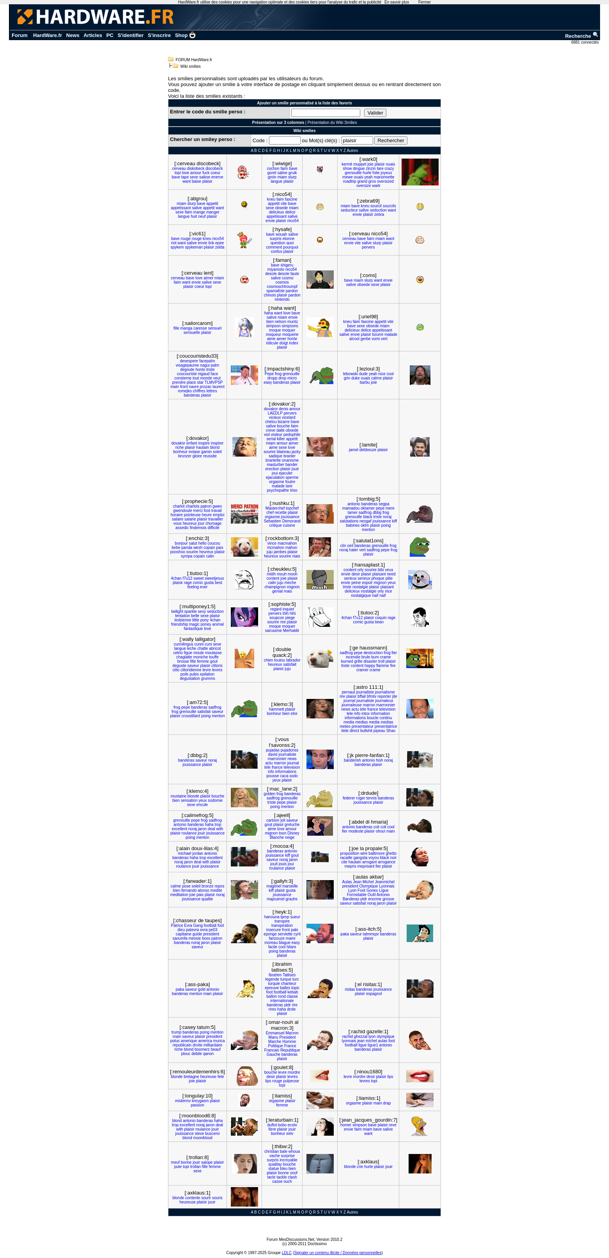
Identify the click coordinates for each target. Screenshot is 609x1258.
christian (271, 1151)
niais (296, 556)
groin (272, 177)
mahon (291, 547)
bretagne (191, 1077)
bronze (208, 886)
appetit (212, 203)
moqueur (273, 334)
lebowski (350, 374)
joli (282, 820)
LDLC (287, 1253)
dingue (359, 168)
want (186, 181)
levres (217, 670)
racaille (346, 858)
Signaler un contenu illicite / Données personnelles (337, 1253)
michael (184, 853)
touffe (214, 657)
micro (292, 378)
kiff (394, 521)
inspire (203, 443)
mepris (350, 866)
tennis (371, 798)
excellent (179, 829)
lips (268, 1081)
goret (271, 173)
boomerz (202, 1049)
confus (276, 251)
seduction (378, 210)
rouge (186, 238)
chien (268, 660)
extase (194, 452)
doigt (284, 343)
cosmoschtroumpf (282, 286)
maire (291, 938)
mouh (282, 574)
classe (292, 996)
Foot (361, 890)
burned (347, 661)
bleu (283, 1168)
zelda (220, 247)
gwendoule (182, 510)
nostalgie (360, 587)
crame (385, 657)
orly (361, 570)
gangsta (361, 858)
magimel (273, 886)
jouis (283, 864)
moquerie (290, 334)
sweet (198, 578)
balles (285, 988)
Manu (273, 1037)
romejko (185, 391)
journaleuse (352, 705)
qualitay (275, 1164)
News (73, 35)
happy (370, 665)
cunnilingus (183, 644)
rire (283, 622)
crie (360, 1166)
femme (203, 661)
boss (206, 938)
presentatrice (386, 726)
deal (211, 829)
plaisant (379, 574)
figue (188, 653)
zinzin (371, 168)
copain (209, 547)
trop (217, 824)
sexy (202, 611)
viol (267, 434)
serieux (350, 578)
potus (174, 1041)
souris (217, 1198)
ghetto (391, 853)
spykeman (194, 247)
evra (203, 930)
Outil (372, 895)
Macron (291, 1033)
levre (206, 670)
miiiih (271, 574)
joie (370, 164)
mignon (293, 587)
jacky (296, 452)
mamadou (350, 508)
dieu (181, 930)
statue (273, 1168)
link (211, 243)
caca (284, 776)
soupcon (276, 618)
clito (176, 670)
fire (393, 665)
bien (270, 321)
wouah (281, 234)
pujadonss (290, 750)
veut (217, 378)
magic (194, 624)
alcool (354, 339)
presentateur (363, 726)
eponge (270, 934)
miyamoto (275, 269)
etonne (289, 238)
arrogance (386, 862)
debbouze (368, 450)
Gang (198, 925)
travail (216, 510)
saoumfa (180, 938)
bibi (381, 570)
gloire (197, 456)
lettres (211, 391)
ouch (287, 1181)
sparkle (190, 611)
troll (381, 661)
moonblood (202, 1138)
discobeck (214, 168)
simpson (273, 326)
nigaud (204, 374)
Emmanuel (275, 1033)
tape (185, 177)
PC (109, 35)
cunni (199, 644)
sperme (291, 477)
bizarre (284, 422)
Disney (293, 833)
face (214, 374)
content (273, 578)
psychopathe (278, 490)
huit (194, 216)
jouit (274, 864)
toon (282, 833)
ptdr (363, 899)
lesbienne (183, 620)
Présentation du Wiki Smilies (332, 122)
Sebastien (272, 521)
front (184, 387)
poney (206, 624)
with (219, 829)
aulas (383, 1041)
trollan (195, 1166)
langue (276, 181)
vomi (376, 339)
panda (186, 547)
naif (375, 595)
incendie (353, 657)
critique (275, 525)
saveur (193, 665)
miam (282, 177)
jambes (280, 552)
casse (277, 1181)
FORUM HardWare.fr (194, 60)
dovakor (178, 443)
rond (282, 996)
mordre (294, 1072)
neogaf (365, 521)
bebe (176, 547)
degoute (187, 369)
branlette (273, 460)
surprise (288, 1156)
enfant (191, 443)
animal (218, 624)
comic (198, 582)
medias (361, 722)
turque (285, 979)
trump (177, 1032)
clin (343, 545)
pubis (194, 674)
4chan (176, 578)
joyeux (386, 173)
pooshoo (177, 552)
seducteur (349, 210)
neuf (201, 216)
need (391, 574)
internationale (282, 1001)
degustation (190, 678)
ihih (286, 613)
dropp (272, 378)
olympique (386, 1036)
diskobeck (195, 168)
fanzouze (277, 938)
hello (202, 543)
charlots (192, 506)
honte (292, 339)
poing (386, 525)
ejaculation (275, 477)
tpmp (284, 917)
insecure (273, 930)
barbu (365, 382)
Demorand (291, 521)
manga (187, 328)
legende (273, 979)
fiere (272, 1129)
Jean (357, 882)
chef (270, 512)
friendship (179, 624)
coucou (213, 543)
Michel (368, 882)
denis (283, 409)
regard (275, 609)
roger (360, 798)
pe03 (213, 930)
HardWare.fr (47, 35)
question (278, 243)
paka (344, 934)
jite (394, 696)
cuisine (289, 525)
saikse (204, 177)
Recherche (581, 36)
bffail (362, 696)
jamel (353, 450)
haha (268, 313)
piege (290, 618)
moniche (200, 657)
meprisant (365, 866)
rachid (347, 1036)
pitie (389, 578)
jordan (197, 853)
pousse (272, 776)
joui (275, 473)
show (347, 168)
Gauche (273, 1054)
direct (354, 731)
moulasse (213, 653)
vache (274, 1156)
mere (390, 508)
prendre (179, 382)
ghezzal (360, 1036)
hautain (202, 447)
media (348, 722)
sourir (206, 1198)
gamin (206, 452)
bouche (283, 426)
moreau (271, 942)
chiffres (199, 391)
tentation (182, 616)
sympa (186, 556)
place (191, 382)
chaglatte (184, 657)
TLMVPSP (214, 382)
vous (177, 523)
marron (369, 705)
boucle (372, 718)
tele (363, 709)
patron (205, 506)
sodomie (215, 800)
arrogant (369, 862)
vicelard (288, 417)
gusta (209, 582)
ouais (390, 164)
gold (201, 989)
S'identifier (131, 35)
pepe (380, 508)
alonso (203, 890)
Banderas (351, 899)
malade (390, 334)
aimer (208, 278)
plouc (185, 1054)
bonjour (181, 543)
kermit (347, 164)
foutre (290, 482)
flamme (382, 665)
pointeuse (192, 515)
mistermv (183, 1101)
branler (289, 456)
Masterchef (275, 508)
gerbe (366, 339)
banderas (192, 395)
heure (207, 515)
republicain (182, 1045)
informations (355, 718)
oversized (385, 181)
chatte (202, 648)
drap (387, 1103)
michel (371, 1041)
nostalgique (361, 595)
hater (353, 550)
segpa (384, 504)
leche (191, 648)
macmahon (287, 543)
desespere (189, 361)
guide (197, 934)
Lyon (352, 890)
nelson (280, 321)
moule (198, 653)
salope (206, 1162)
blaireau (284, 452)
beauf (216, 1049)
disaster (370, 661)
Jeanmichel (385, 882)
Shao (390, 731)
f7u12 (187, 578)
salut (193, 543)
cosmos (282, 282)
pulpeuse (291, 1081)
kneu (271, 199)
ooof (293, 1173)
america (205, 1041)
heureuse (208, 1077)
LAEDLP (274, 413)
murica (219, 1041)
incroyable (288, 1160)
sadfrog (365, 512)
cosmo (287, 278)
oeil (350, 545)
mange (199, 212)
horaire (177, 515)
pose (186, 886)
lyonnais (349, 1041)
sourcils (389, 206)
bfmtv (371, 696)
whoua (294, 1151)
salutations (349, 521)
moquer (288, 330)
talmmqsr (371, 934)
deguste (179, 665)
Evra (188, 925)
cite (344, 862)
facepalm (207, 361)
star (200, 382)
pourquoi (290, 247)
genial (277, 591)
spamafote (275, 291)
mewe (347, 177)
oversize (363, 185)
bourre (378, 334)
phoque (378, 578)
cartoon (272, 820)
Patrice (177, 925)
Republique (290, 1050)
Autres (352, 150)
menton (368, 530)
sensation (189, 800)
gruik (293, 173)
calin (210, 556)
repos (219, 886)
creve (270, 430)
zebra (379, 214)
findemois (198, 528)
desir (356, 574)
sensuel (214, 328)
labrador (293, 660)
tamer (352, 512)
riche (179, 447)
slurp (292, 177)
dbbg (377, 512)
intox (365, 713)
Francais (271, 1050)
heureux (190, 523)
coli (376, 827)
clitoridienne (191, 670)
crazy (389, 168)
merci (197, 510)
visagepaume (187, 365)
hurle (367, 173)
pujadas (273, 750)
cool (390, 374)
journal (349, 701)
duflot (272, 1125)
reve (392, 1125)
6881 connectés (585, 42)
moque (275, 330)
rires (272, 1009)
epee (219, 243)
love (185, 173)
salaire (177, 519)
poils (185, 674)
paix (219, 547)
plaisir (207, 181)
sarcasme (273, 630)
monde (206, 378)
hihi (293, 613)
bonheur (180, 452)
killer (281, 439)
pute (178, 1166)
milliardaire (213, 1045)
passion (197, 1105)
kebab (292, 992)
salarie (190, 519)
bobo (282, 1125)
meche (290, 582)
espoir (367, 582)
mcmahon (275, 547)
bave (176, 177)
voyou (373, 858)
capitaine (183, 934)
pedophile (291, 434)
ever (203, 587)
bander (291, 464)
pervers (368, 247)
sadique (275, 456)
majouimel (276, 899)
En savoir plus (396, 2)
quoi (290, 243)
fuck (205, 173)
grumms (208, 678)
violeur (276, 434)
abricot (215, 648)
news (345, 709)
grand (362, 181)
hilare (291, 947)
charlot (179, 506)
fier (394, 653)
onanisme (290, 460)
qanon (208, 1054)
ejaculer (285, 473)
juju (270, 552)
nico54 (293, 221)
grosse (388, 899)
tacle (271, 1177)
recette (281, 512)
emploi (218, 515)
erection (273, 469)
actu (355, 709)
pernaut (348, 692)
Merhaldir (291, 630)
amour (195, 173)
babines (352, 525)
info (357, 713)
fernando (189, 890)
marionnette (384, 177)
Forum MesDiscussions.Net (290, 1239)
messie (195, 938)
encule (202, 805)
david (272, 754)
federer (349, 798)
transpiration (282, 925)
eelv (289, 1133)
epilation (207, 674)
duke (355, 378)
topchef (292, 508)
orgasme (276, 482)
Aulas (347, 882)
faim (284, 168)
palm (215, 365)
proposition (349, 853)
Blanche (277, 837)
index (293, 343)
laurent (218, 387)
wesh (197, 547)
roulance (189, 833)
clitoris (216, 665)
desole (270, 274)
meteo (345, 726)
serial (271, 439)
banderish (352, 760)
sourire (270, 452)
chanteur (288, 983)
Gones (372, 890)
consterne (182, 378)
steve (199, 1133)
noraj (387, 517)
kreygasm (200, 1101)
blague (284, 942)
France (290, 1046)
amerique (189, 1041)
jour (201, 523)
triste (210, 369)
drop (282, 378)
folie (375, 173)
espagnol (374, 994)
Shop (185, 35)
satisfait (289, 664)
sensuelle (192, 332)
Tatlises (289, 975)
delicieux (276, 212)
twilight (177, 611)
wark (376, 185)
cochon (273, 168)
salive (282, 173)
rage (188, 582)
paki (294, 930)
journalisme (385, 692)
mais (288, 591)
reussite (210, 456)
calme (376, 378)
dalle (280, 430)
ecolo (292, 1125)
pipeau (379, 731)
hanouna (272, 917)
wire (363, 853)
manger (213, 212)
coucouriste (187, 374)
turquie (274, 983)
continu (385, 718)
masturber (275, 464)
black (367, 517)
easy (268, 382)
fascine (291, 199)
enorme (374, 899)
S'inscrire (159, 35)
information (380, 713)
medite (216, 890)
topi (178, 173)
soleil (217, 452)
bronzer (184, 456)
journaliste (365, 692)
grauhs (292, 899)
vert (384, 339)
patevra (192, 930)
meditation (179, 895)
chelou (270, 422)
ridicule (272, 343)
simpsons (290, 326)
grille (358, 661)
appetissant (181, 208)
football (210, 925)
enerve (217, 177)
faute (294, 274)
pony (204, 620)
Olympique (368, 886)
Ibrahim (275, 975)
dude (363, 374)
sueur (295, 917)
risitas (350, 989)
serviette (285, 934)
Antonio (383, 895)
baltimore (376, 853)
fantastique (193, 628)
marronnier (385, 705)
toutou (279, 660)
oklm (365, 525)
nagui (204, 365)
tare (380, 168)
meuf (175, 1162)
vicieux (275, 417)
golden (269, 794)
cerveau (179, 168)
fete (221, 1077)
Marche (274, 1041)
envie (270, 221)
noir (393, 858)
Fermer (424, 2)
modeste (356, 831)
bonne (186, 1162)
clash (292, 1177)
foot (207, 510)
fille (176, 328)
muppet (359, 164)
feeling (193, 587)
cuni (208, 644)
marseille (290, 886)
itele (345, 731)
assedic (182, 528)
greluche (292, 824)
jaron (202, 829)
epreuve (272, 988)
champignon (275, 587)
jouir (295, 469)
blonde (193, 796)
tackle (281, 1177)
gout (214, 661)
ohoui (380, 831)
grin (347, 378)
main (174, 387)
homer (345, 1125)
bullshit (366, 731)
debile (196, 1054)
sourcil (376, 206)
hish (379, 760)
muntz (292, 321)
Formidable (356, 895)
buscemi (212, 1133)
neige (289, 837)
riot (174, 243)
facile (272, 947)
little (195, 620)
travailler (215, 519)
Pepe (269, 374)
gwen (217, 506)
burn (375, 657)
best (218, 582)
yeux (392, 582)
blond (215, 447)
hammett (276, 709)
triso (293, 490)
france (372, 709)
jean (361, 1041)
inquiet (288, 609)
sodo (293, 776)
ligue (362, 1045)
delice (290, 212)
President (287, 1037)
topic (295, 988)
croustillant (190, 716)
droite (197, 1045)
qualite (207, 899)
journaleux (384, 701)
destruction (373, 653)
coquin (380, 618)
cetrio (177, 653)
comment (274, 247)
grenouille (353, 173)
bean (379, 622)
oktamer (368, 508)
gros (372, 181)
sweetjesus (214, 578)
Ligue (383, 890)
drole (291, 1009)
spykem (177, 247)
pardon (292, 291)
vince (271, 543)
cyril (297, 934)
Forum (19, 35)
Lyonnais (387, 886)
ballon (271, 996)
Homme (289, 1041)
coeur (215, 173)
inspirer (217, 443)
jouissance (290, 517)
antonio (353, 504)
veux (389, 570)
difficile (213, 528)
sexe (194, 177)
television (387, 709)
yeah (368, 177)
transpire (282, 921)
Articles (92, 35)
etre (294, 713)
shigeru (286, 265)
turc (295, 979)
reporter (384, 696)
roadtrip (349, 181)
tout (196, 378)
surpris (275, 238)
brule (365, 657)
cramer (362, 670)
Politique (275, 1046)
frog (278, 374)
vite (284, 203)
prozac (205, 387)
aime (271, 339)
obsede (281, 208)
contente (192, 1198)
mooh (292, 574)
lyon (371, 1036)
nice (381, 374)
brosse (183, 661)
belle (195, 616)
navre (194, 387)
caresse (200, 328)
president (350, 886)
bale (283, 1151)
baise (196, 181)
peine (356, 582)
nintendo (281, 299)
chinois (270, 295)
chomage (213, 523)
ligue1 (373, 1045)
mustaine (179, 796)
